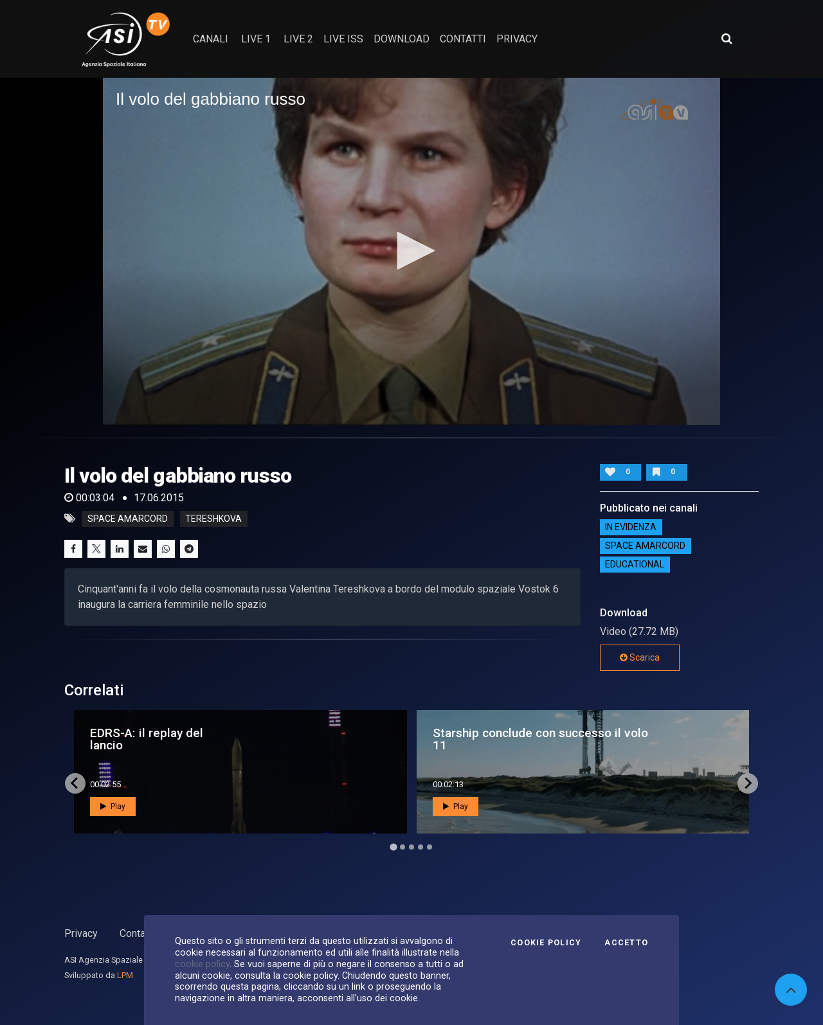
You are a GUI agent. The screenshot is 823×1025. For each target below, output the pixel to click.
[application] (411, 251)
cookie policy (202, 964)
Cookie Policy (546, 943)
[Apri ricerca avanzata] (726, 38)
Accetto (626, 943)
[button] (411, 250)
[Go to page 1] (393, 846)
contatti (463, 39)
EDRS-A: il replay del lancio (146, 739)
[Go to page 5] (429, 847)
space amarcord (127, 518)
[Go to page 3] (411, 847)
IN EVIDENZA (630, 527)
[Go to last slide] (75, 783)
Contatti (137, 933)
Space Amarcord (645, 546)
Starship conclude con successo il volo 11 (540, 739)
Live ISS (343, 39)
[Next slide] (747, 783)
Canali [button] (210, 39)
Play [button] (112, 806)
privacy (517, 39)
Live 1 (256, 39)
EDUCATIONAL (634, 565)
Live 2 (298, 39)
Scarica (640, 657)
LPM (125, 975)
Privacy (81, 933)
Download (402, 39)
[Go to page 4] (420, 847)
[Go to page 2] (402, 847)
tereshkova (213, 518)
